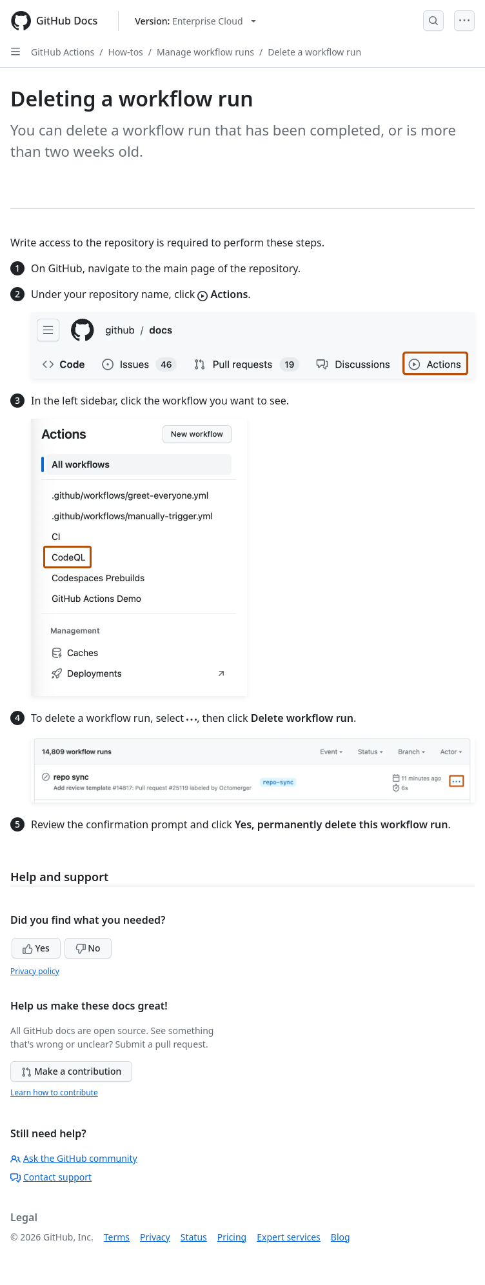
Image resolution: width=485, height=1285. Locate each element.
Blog (340, 1237)
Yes (36, 948)
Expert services (289, 1237)
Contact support (51, 1177)
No (88, 948)
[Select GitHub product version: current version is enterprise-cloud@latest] (195, 21)
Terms (117, 1237)
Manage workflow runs (205, 52)
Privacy (155, 1237)
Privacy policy (34, 971)
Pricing (231, 1237)
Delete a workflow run (314, 52)
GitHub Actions (62, 52)
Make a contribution (71, 1071)
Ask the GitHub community (73, 1158)
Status (194, 1237)
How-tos (125, 52)
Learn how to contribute (54, 1092)
